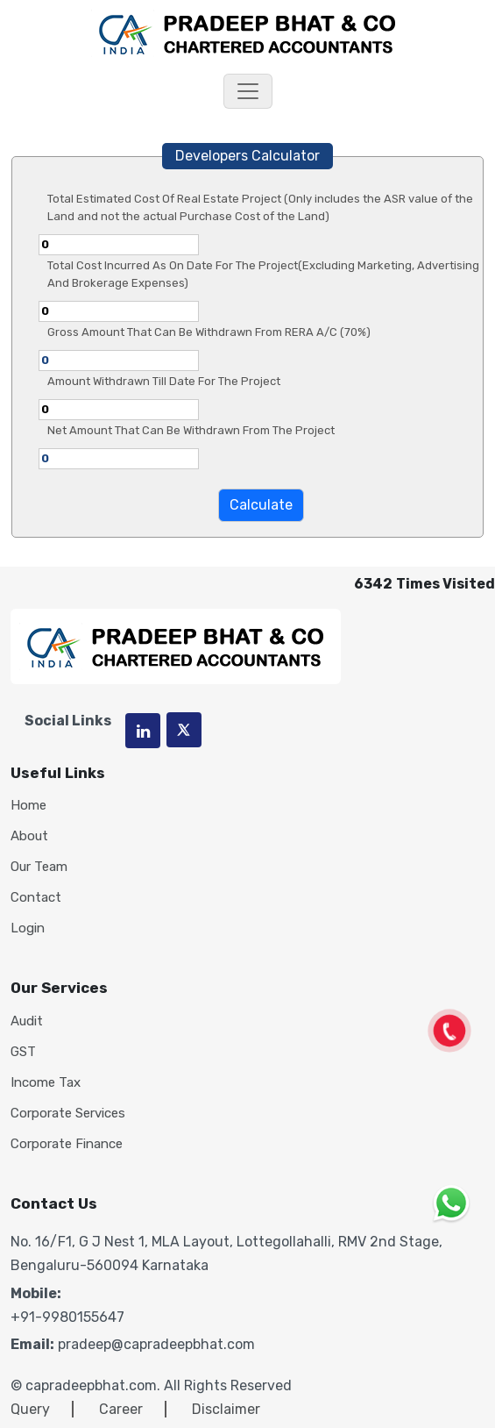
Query (30, 1409)
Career (121, 1409)
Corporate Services (68, 1113)
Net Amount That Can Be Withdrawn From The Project (191, 430)
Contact (36, 897)
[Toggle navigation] (247, 91)
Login (28, 928)
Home (28, 805)
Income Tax (46, 1082)
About (29, 836)
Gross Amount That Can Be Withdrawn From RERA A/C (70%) (209, 332)
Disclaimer (226, 1409)
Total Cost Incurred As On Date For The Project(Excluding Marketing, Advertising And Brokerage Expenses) (263, 274)
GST (23, 1052)
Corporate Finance (67, 1144)
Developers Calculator (247, 155)
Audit (27, 1021)
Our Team (39, 867)
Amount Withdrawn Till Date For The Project (163, 381)
